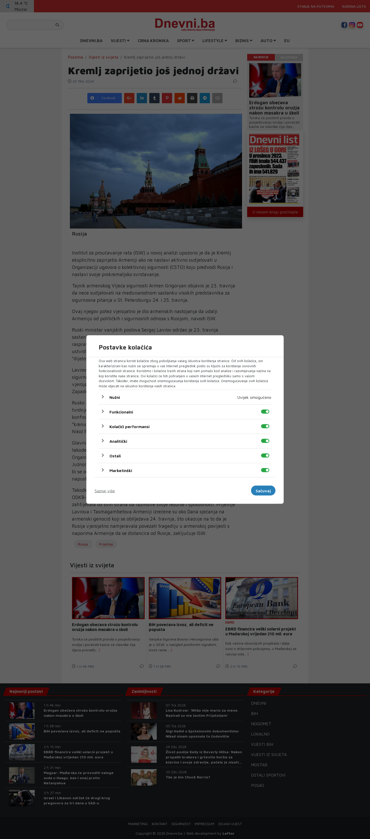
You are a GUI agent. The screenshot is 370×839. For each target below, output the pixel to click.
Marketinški (120, 470)
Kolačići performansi (129, 426)
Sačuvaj (263, 490)
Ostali (115, 456)
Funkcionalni (121, 412)
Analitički (118, 441)
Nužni (114, 397)
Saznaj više (105, 490)
